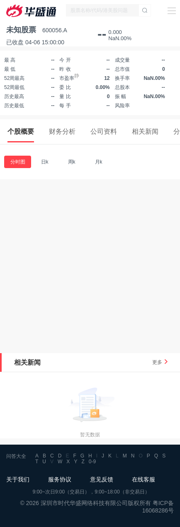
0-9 (92, 461)
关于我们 (17, 479)
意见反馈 (101, 479)
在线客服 (143, 479)
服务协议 (59, 479)
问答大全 (16, 456)
